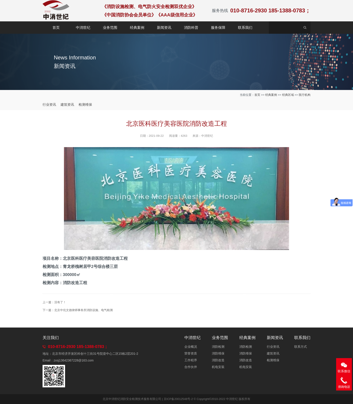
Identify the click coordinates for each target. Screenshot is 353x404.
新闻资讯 (164, 27)
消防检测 (218, 346)
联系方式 (300, 346)
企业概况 (190, 346)
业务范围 (110, 27)
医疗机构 (304, 95)
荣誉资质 (190, 353)
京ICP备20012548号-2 (178, 399)
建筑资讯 (67, 104)
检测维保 (85, 104)
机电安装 (218, 367)
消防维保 (218, 353)
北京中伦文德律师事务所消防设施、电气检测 (83, 310)
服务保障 (218, 27)
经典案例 (137, 27)
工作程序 (190, 360)
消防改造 (218, 360)
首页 (56, 27)
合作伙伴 (190, 367)
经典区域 (288, 95)
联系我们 (245, 27)
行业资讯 (49, 104)
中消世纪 (83, 27)
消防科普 (191, 27)
